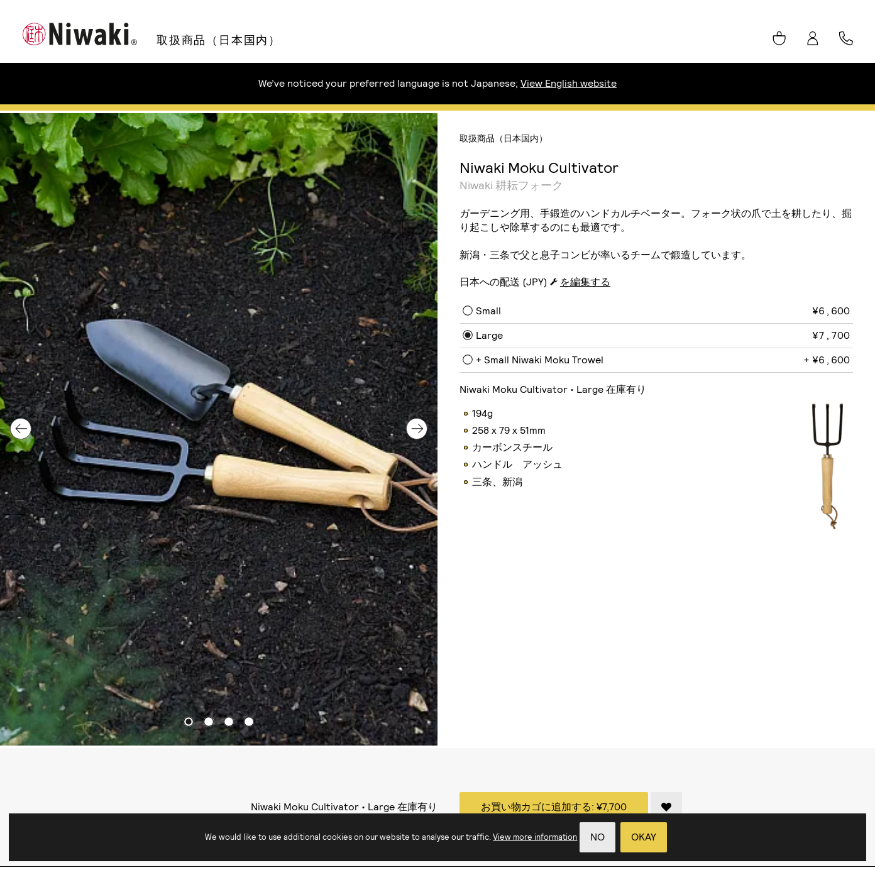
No (597, 837)
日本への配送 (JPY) (504, 282)
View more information (535, 837)
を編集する (585, 282)
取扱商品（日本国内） (219, 40)
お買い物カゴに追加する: (554, 807)
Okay (643, 837)
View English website (568, 83)
